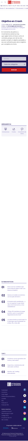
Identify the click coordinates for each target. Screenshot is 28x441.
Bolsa (18, 5)
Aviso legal (4, 395)
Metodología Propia (7, 414)
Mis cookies (4, 420)
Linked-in (24, 407)
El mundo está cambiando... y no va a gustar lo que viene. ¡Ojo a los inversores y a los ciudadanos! (16, 304)
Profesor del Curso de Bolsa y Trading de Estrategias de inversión (13, 28)
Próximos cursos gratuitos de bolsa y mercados (16, 360)
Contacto (4, 392)
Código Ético (5, 416)
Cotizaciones (5, 132)
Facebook (24, 390)
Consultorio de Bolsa (22, 133)
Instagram (24, 413)
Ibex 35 (10, 5)
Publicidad (4, 390)
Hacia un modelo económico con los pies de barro (16, 296)
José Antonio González (19, 24)
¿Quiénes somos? (6, 411)
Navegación (2, 2)
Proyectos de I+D (6, 418)
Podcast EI (4, 403)
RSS (2, 401)
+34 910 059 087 (12, 436)
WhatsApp (24, 419)
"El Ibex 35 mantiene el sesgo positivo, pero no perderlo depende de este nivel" (16, 313)
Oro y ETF (14, 5)
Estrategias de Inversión (15, 26)
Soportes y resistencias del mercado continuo (15, 366)
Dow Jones (22, 5)
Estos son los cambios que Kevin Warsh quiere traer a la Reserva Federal (16, 288)
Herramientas (6, 124)
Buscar (5, 2)
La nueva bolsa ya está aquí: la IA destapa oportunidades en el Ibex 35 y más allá (17, 321)
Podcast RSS (5, 405)
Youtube (24, 401)
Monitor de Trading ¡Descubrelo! (13, 372)
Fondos (14, 132)
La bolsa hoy (5, 5)
